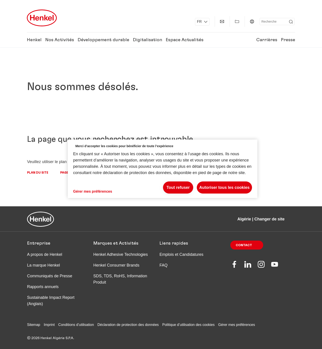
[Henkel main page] (42, 18)
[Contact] (222, 21)
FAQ (163, 265)
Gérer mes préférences (236, 325)
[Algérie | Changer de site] (252, 21)
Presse (288, 40)
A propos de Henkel (44, 254)
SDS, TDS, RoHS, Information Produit (120, 279)
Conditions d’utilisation (76, 325)
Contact (244, 245)
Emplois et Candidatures (181, 254)
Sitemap (33, 325)
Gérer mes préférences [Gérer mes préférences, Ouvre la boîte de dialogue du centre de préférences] (92, 191)
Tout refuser (178, 187)
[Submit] (290, 21)
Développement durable (103, 40)
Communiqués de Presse (49, 276)
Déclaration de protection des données (128, 325)
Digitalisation (147, 40)
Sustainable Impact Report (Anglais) (50, 300)
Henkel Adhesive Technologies (120, 254)
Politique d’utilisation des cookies (188, 325)
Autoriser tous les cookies (224, 187)
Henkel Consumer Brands (116, 265)
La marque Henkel (43, 265)
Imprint (49, 325)
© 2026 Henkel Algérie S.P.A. (50, 338)
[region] (162, 169)
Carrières (266, 40)
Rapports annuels (43, 286)
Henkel (34, 40)
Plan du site (37, 172)
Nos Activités (59, 40)
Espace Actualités (184, 40)
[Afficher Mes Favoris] (237, 21)
